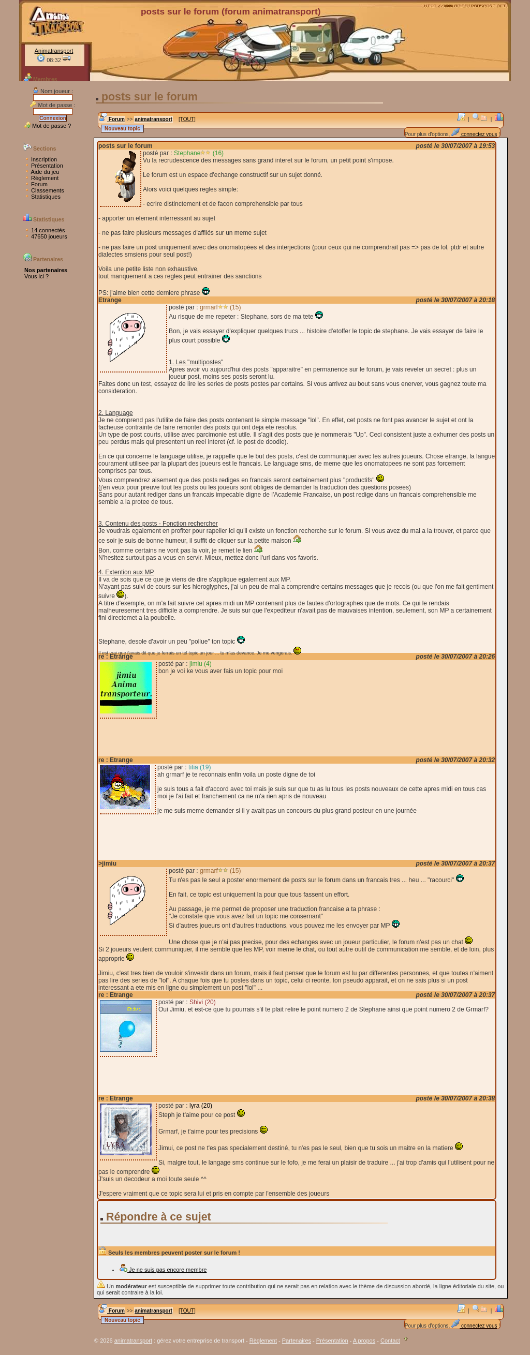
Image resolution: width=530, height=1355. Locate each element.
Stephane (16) (199, 153)
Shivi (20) (202, 1002)
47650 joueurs (45, 236)
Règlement (41, 178)
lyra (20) (200, 1105)
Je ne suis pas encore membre (163, 1270)
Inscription (40, 159)
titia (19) (199, 767)
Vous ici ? (36, 276)
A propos (364, 1340)
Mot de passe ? (47, 126)
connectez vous (474, 134)
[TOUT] (187, 119)
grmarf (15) (220, 307)
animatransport (153, 119)
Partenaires (296, 1340)
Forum (36, 184)
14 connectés (44, 230)
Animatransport (54, 51)
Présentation (43, 165)
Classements (44, 190)
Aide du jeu (42, 172)
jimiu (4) (200, 663)
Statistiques (42, 196)
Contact (390, 1340)
